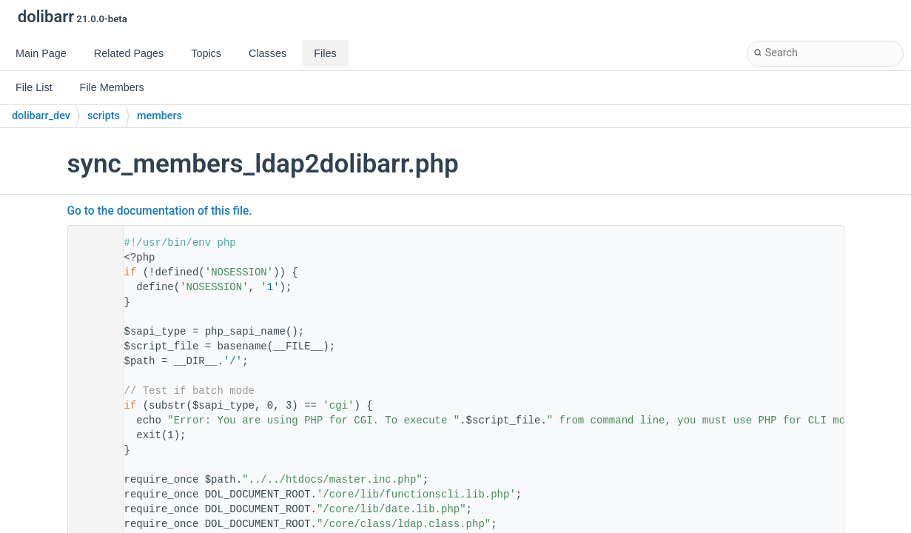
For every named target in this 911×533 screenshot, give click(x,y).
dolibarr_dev (41, 116)
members (159, 116)
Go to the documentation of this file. (159, 211)
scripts (103, 116)
